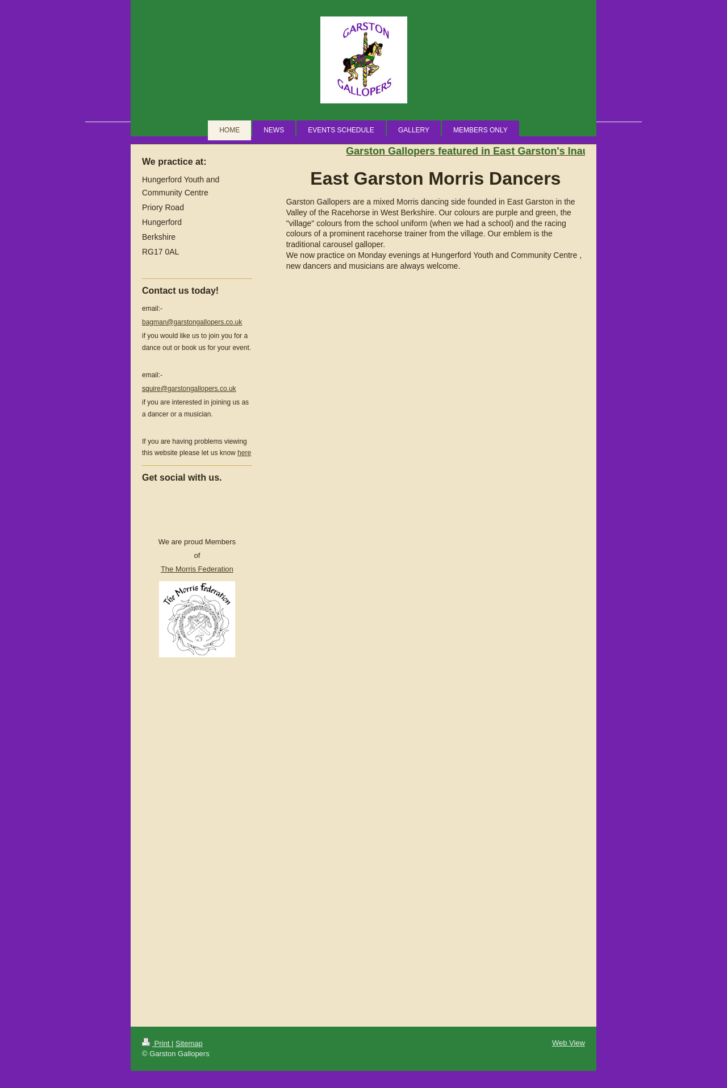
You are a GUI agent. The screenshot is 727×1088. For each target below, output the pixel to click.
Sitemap (189, 1043)
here (244, 453)
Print (157, 1043)
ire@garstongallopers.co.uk (189, 389)
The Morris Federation (197, 569)
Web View (568, 1043)
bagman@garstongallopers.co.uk (192, 322)
